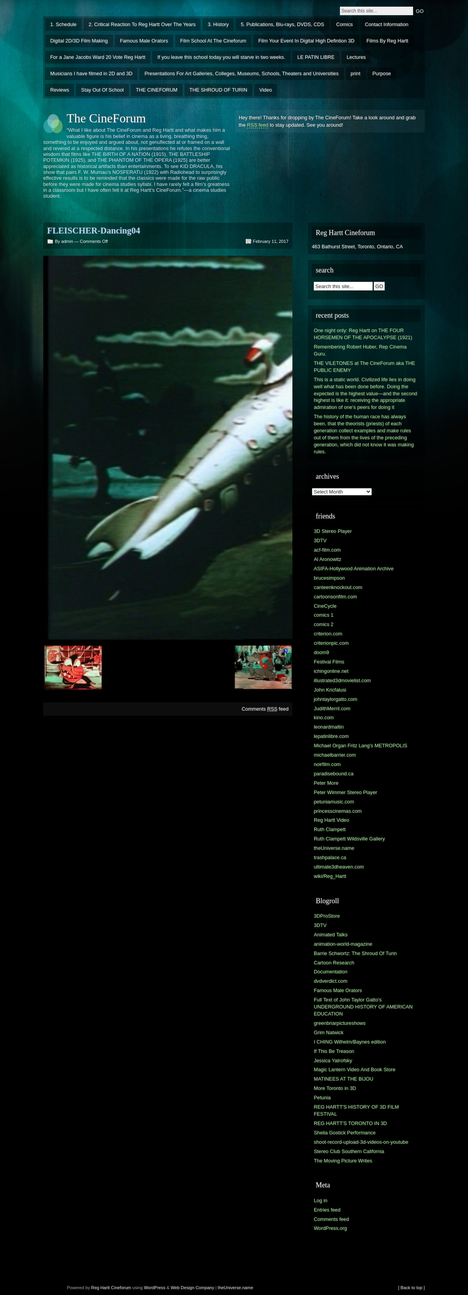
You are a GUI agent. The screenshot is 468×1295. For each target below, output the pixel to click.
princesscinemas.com (338, 811)
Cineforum (121, 1287)
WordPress (154, 1287)
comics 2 (324, 624)
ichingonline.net (331, 671)
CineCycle (325, 606)
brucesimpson (329, 578)
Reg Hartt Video (331, 820)
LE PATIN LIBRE (316, 57)
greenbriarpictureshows (340, 1023)
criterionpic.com (331, 643)
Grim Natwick (328, 1032)
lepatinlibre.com (331, 736)
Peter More (326, 783)
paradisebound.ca (334, 774)
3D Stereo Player (333, 531)
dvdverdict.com (330, 981)
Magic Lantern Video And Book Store (355, 1069)
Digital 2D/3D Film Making (79, 41)
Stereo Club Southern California (349, 1151)
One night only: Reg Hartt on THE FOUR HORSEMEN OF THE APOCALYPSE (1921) (363, 333)
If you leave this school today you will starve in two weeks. (221, 57)
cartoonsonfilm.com (335, 597)
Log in (320, 1200)
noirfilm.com (327, 764)
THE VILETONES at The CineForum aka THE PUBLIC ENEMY (364, 366)
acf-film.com (327, 550)
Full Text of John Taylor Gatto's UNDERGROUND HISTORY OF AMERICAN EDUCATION (363, 1007)
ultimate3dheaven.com (339, 867)
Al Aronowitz (327, 559)
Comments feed (265, 709)
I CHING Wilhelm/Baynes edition (350, 1042)
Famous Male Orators (144, 41)
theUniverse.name (334, 848)
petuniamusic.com (334, 802)
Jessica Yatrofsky (333, 1060)
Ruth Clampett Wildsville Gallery (349, 839)
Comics (344, 24)
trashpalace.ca (330, 857)
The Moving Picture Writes (343, 1161)
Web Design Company (192, 1287)
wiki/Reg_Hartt (330, 876)
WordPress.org (330, 1228)
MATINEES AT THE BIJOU (343, 1079)
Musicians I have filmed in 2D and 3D (91, 73)
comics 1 (324, 615)
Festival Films (329, 662)
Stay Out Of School (102, 90)
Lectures (356, 57)
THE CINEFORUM (157, 90)
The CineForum (106, 118)
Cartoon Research (334, 963)
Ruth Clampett (330, 829)
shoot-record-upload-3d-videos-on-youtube (361, 1142)
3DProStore (327, 916)
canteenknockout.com (338, 587)
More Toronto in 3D (335, 1088)
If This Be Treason (334, 1051)
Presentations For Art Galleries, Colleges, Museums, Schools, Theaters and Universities (241, 73)
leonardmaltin (329, 727)
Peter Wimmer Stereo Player (345, 792)
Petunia (322, 1097)
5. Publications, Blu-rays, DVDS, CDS (282, 24)
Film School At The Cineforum (213, 41)
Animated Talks (331, 935)
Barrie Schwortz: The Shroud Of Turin (355, 953)
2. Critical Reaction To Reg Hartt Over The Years (142, 24)
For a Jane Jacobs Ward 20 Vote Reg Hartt (97, 57)
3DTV (320, 540)
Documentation (330, 972)
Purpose (382, 73)
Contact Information (386, 24)
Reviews (59, 90)
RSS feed (257, 125)
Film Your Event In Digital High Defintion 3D (306, 41)
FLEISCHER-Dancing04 (93, 230)
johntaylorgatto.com (335, 699)
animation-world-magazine (343, 944)
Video (265, 90)
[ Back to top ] (411, 1287)
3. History (218, 24)
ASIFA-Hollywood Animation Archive (354, 568)
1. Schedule (63, 24)
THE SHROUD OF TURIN (218, 90)
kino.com (324, 717)
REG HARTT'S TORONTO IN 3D (350, 1123)
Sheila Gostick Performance (345, 1133)
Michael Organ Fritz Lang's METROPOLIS (360, 745)
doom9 (321, 652)
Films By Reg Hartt (387, 41)
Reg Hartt (100, 1287)
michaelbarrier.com (335, 755)
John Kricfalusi (330, 690)
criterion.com (328, 634)
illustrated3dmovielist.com (342, 680)
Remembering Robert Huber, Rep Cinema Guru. (360, 350)
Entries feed (327, 1210)
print (356, 73)
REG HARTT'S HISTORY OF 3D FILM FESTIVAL (356, 1110)
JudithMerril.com (332, 708)
